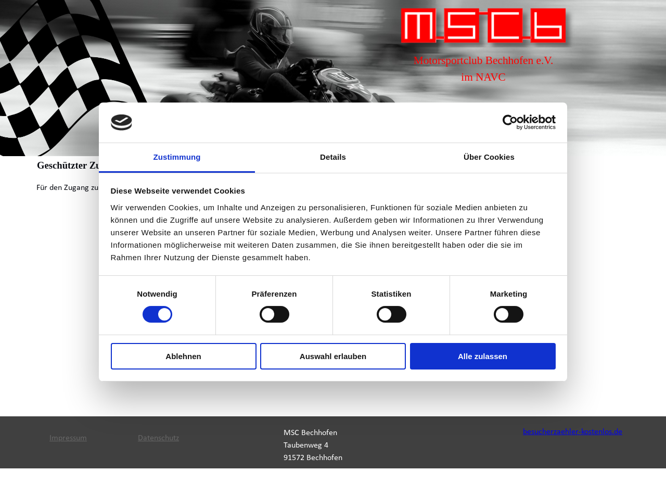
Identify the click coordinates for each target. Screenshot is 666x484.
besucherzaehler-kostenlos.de (572, 432)
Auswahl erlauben (333, 356)
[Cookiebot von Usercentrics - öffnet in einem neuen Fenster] (510, 122)
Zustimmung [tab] (177, 156)
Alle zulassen (482, 356)
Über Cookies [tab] (489, 156)
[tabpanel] (483, 68)
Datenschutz (158, 438)
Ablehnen (183, 356)
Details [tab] (333, 156)
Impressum (68, 438)
